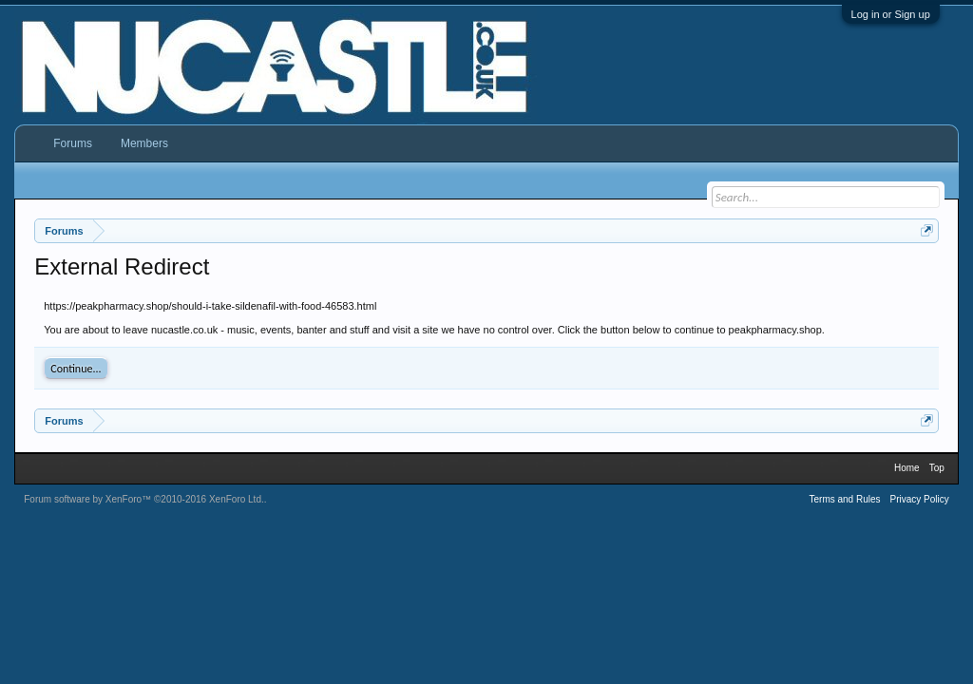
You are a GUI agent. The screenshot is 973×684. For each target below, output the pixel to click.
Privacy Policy (919, 499)
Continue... (75, 368)
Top (936, 468)
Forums (72, 143)
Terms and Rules (844, 499)
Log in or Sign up (890, 14)
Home (907, 468)
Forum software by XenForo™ (144, 499)
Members (144, 143)
